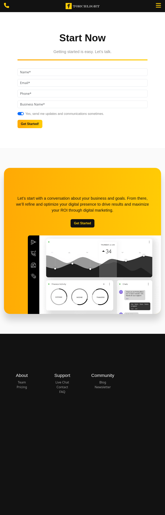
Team (22, 382)
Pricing (22, 387)
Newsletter (103, 387)
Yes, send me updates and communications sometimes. (64, 113)
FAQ (62, 392)
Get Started (82, 223)
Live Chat (62, 382)
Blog (102, 382)
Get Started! (30, 124)
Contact (62, 387)
